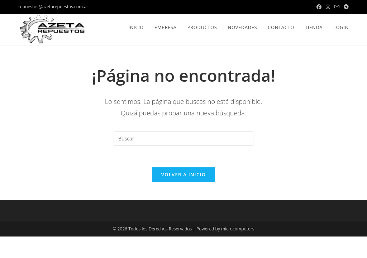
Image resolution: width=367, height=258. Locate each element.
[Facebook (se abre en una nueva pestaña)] (319, 6)
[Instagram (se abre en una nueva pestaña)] (328, 6)
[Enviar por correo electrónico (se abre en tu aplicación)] (337, 6)
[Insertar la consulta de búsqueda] (183, 139)
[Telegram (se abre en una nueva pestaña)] (345, 6)
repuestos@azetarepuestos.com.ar (53, 7)
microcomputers (237, 229)
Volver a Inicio (183, 174)
